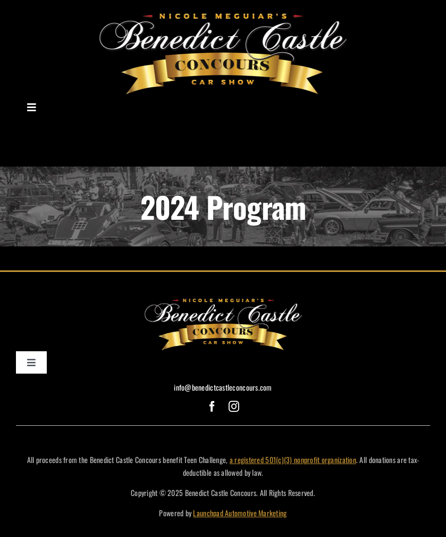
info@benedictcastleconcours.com (223, 387)
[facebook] (212, 406)
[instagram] (234, 406)
